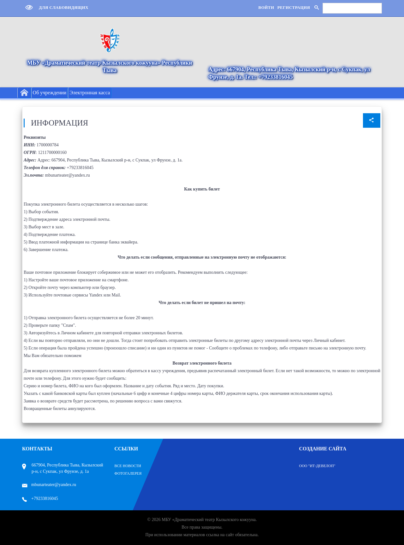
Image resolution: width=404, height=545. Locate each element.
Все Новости (128, 466)
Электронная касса (89, 92)
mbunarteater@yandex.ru (49, 484)
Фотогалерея (128, 473)
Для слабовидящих (55, 7)
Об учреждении (50, 92)
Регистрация (293, 7)
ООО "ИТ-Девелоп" (317, 466)
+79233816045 (40, 498)
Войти (266, 7)
